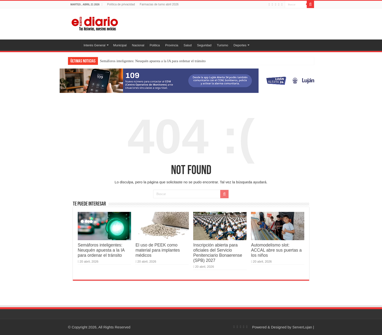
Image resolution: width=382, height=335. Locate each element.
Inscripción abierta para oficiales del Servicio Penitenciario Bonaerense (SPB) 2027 (217, 253)
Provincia (171, 45)
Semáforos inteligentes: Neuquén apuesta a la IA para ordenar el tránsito (153, 61)
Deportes (240, 45)
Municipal (120, 45)
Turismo (222, 45)
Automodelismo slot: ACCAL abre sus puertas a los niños (276, 250)
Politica (155, 45)
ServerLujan (302, 327)
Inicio (74, 44)
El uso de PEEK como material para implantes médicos (157, 250)
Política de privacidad (121, 4)
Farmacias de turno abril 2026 (159, 4)
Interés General (94, 45)
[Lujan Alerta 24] (191, 80)
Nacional (138, 45)
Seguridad (204, 45)
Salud (188, 45)
